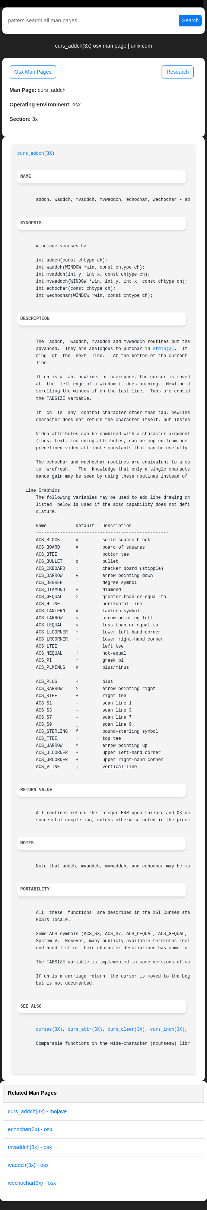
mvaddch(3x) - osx (30, 1147)
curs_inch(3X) (167, 1029)
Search (190, 20)
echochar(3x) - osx (30, 1129)
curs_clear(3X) (126, 1029)
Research (177, 72)
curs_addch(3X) (36, 153)
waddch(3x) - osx (28, 1165)
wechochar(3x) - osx (32, 1183)
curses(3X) (49, 1029)
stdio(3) (163, 349)
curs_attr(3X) (85, 1029)
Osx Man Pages (33, 72)
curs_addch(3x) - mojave (37, 1111)
